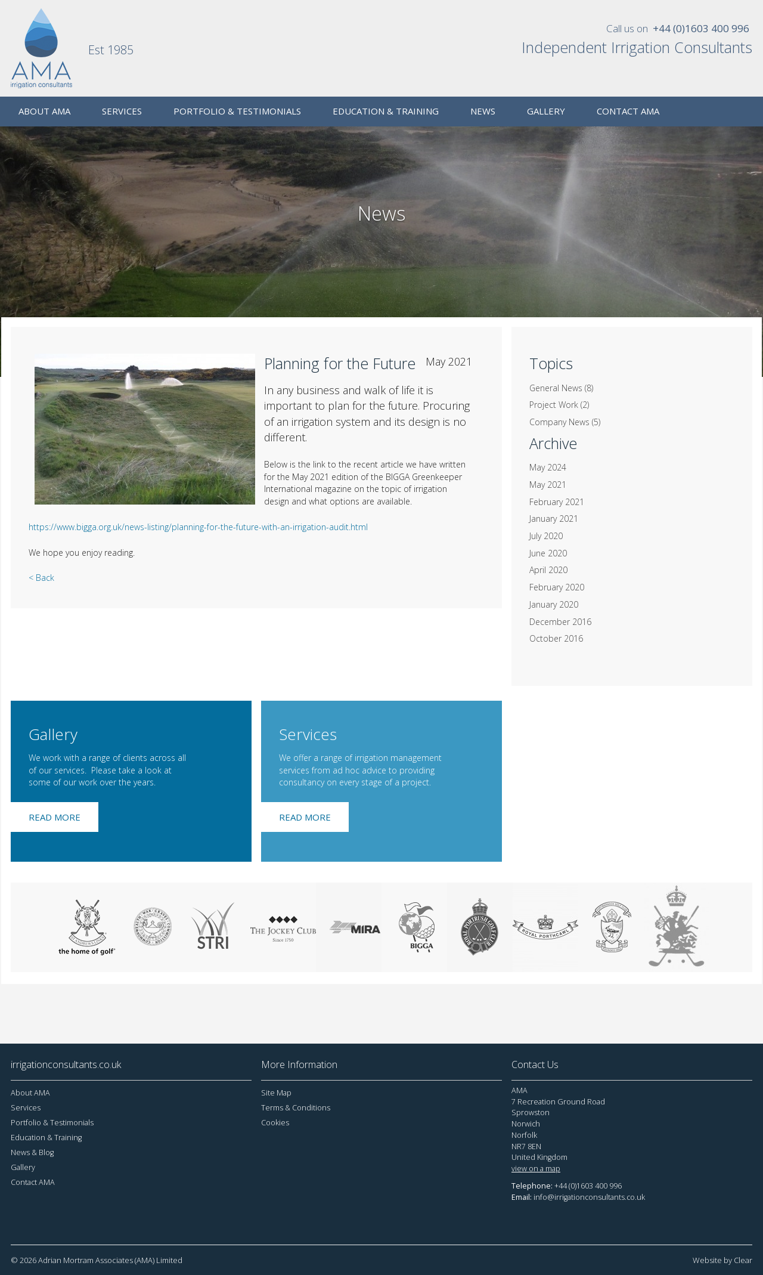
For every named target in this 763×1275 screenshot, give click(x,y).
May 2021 (547, 484)
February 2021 (556, 501)
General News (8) (561, 388)
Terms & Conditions (295, 1108)
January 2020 (553, 604)
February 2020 (556, 587)
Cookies (275, 1123)
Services (26, 1108)
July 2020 (546, 535)
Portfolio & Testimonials (52, 1123)
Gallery (23, 1167)
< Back (41, 577)
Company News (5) (564, 422)
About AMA (30, 1093)
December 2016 (560, 621)
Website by (722, 1260)
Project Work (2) (559, 404)
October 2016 (556, 638)
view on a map (535, 1168)
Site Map (276, 1093)
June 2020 (548, 553)
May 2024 (547, 467)
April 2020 (548, 569)
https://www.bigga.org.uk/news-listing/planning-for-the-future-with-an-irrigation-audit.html (198, 527)
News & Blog (32, 1152)
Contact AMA (33, 1182)
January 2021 (553, 518)
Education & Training (46, 1137)
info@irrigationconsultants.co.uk (589, 1197)
